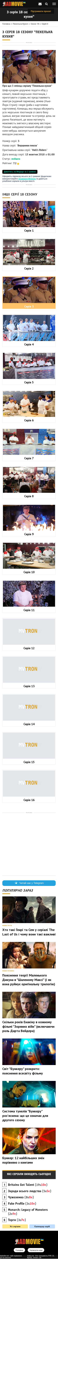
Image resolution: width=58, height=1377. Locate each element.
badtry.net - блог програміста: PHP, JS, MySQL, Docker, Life (40, 1375)
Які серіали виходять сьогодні (29, 1292)
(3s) (22, 1322)
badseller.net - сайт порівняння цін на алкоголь (11, 1375)
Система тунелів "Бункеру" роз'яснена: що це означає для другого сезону (25, 1233)
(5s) (29, 1309)
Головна (6, 24)
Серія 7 (29, 576)
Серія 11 (29, 728)
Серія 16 (29, 918)
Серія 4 (29, 462)
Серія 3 (45, 24)
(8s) (21, 1315)
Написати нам (36, 1368)
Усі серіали (15, 1344)
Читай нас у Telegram (29, 1001)
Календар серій (42, 1344)
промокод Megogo (27, 237)
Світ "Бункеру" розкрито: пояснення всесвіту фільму (22, 1189)
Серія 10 (29, 690)
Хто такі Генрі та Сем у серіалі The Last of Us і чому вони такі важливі (29, 1050)
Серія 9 (29, 652)
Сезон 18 (35, 24)
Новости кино (8, 1089)
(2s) (28, 1330)
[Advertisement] (29, 73)
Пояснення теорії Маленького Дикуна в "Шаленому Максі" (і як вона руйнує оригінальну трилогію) (28, 1097)
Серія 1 (29, 349)
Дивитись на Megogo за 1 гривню (20, 229)
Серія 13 (29, 804)
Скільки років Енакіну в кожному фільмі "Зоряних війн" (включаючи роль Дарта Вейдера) (28, 1144)
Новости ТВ (7, 1044)
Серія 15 (29, 880)
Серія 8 (29, 614)
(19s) (27, 1303)
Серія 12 (29, 766)
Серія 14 (29, 842)
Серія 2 (29, 386)
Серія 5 (29, 500)
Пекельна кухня (20, 24)
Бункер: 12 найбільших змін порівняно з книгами (23, 1278)
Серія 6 (29, 538)
